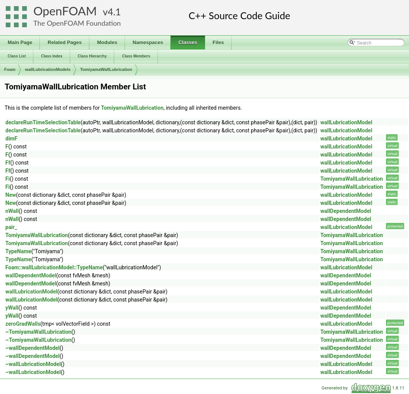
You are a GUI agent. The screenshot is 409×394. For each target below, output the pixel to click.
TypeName (18, 251)
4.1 (114, 11)
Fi (7, 179)
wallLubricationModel (346, 122)
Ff (7, 163)
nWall (12, 211)
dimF (11, 138)
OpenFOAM (65, 11)
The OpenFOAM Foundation (77, 23)
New (10, 195)
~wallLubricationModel (33, 364)
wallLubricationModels (48, 69)
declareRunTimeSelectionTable (42, 122)
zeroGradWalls (22, 324)
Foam (9, 69)
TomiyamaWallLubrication (106, 69)
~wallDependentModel (32, 348)
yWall (11, 308)
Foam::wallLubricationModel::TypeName (54, 267)
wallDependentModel (345, 211)
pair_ (11, 227)
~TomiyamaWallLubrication (38, 332)
